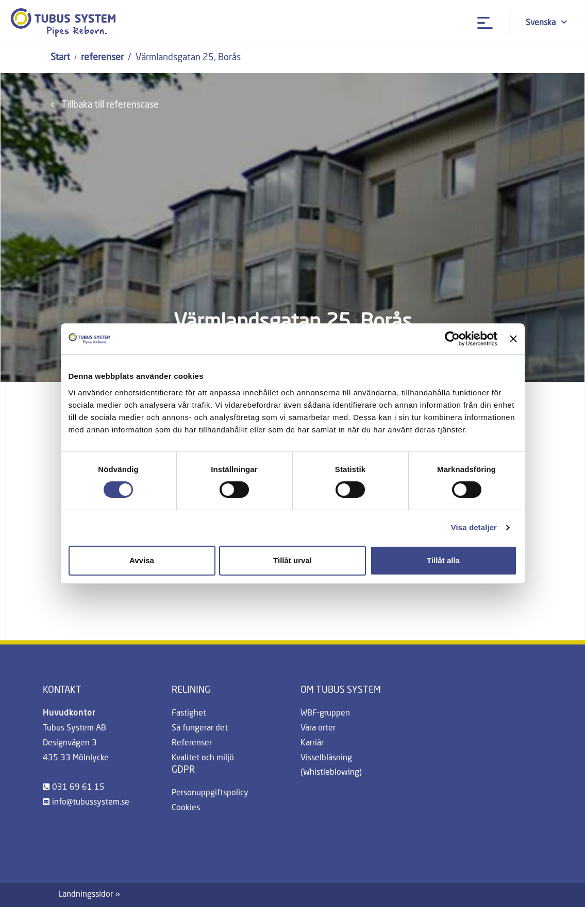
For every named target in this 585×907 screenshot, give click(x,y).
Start (60, 57)
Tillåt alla (443, 560)
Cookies (186, 808)
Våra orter (318, 728)
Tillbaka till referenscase (105, 105)
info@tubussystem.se (90, 802)
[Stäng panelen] (513, 338)
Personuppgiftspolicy (210, 793)
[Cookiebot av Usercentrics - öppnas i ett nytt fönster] (452, 338)
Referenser (192, 743)
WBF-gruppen (325, 713)
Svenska (546, 22)
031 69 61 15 (78, 787)
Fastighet (189, 713)
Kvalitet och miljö (203, 758)
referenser (102, 57)
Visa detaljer (474, 527)
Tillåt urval (292, 560)
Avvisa (141, 560)
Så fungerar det (200, 728)
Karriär (312, 743)
